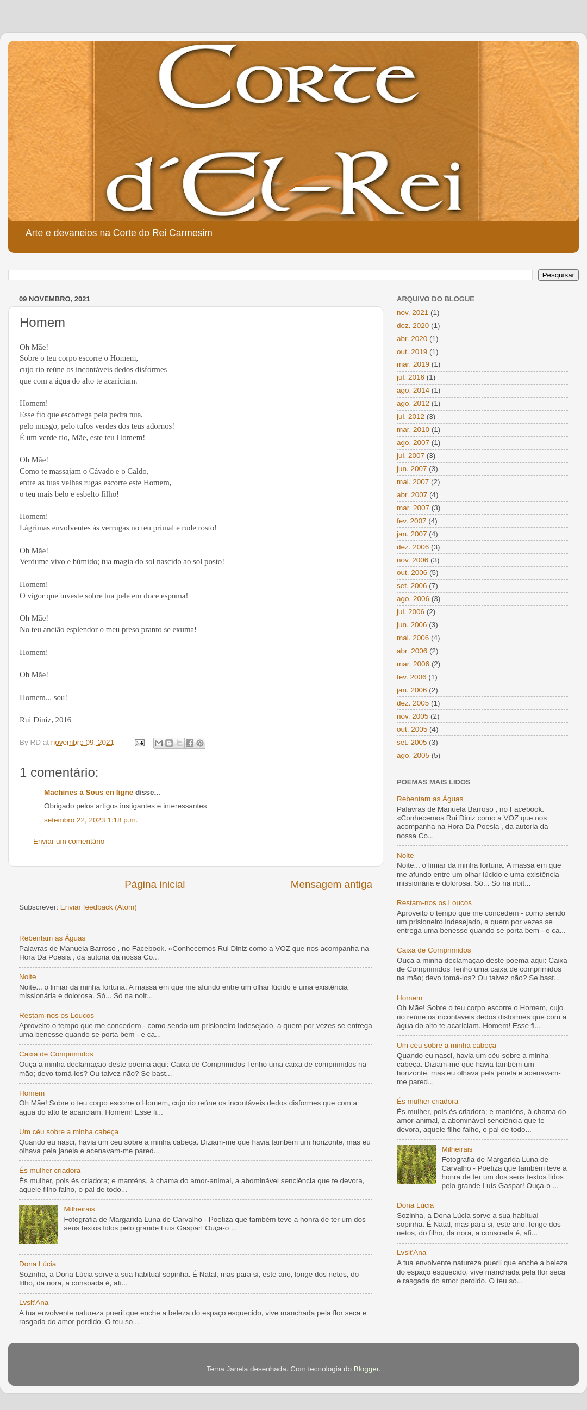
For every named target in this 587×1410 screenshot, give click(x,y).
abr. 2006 (412, 651)
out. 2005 (412, 729)
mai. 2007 (413, 482)
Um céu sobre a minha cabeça (68, 1132)
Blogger (366, 1369)
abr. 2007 (412, 495)
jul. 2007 (410, 456)
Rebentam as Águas (52, 938)
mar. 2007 (413, 508)
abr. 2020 (412, 339)
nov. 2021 (412, 312)
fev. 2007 (412, 521)
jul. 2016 (410, 377)
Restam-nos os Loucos (56, 1015)
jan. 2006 (412, 690)
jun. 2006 (412, 625)
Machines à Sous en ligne (88, 792)
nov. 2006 (412, 560)
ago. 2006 (413, 599)
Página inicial (154, 884)
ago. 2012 (413, 403)
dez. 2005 (413, 703)
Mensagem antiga (331, 884)
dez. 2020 (413, 325)
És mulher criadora (49, 1170)
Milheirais (79, 1209)
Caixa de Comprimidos (56, 1054)
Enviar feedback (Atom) (98, 907)
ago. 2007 (413, 442)
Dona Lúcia (37, 1264)
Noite (27, 977)
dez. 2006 (413, 547)
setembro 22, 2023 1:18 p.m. (91, 820)
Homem (32, 1093)
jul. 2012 (410, 416)
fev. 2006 (412, 677)
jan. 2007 (412, 534)
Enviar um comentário (68, 841)
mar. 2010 (413, 429)
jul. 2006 (410, 612)
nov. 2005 (412, 716)
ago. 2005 (413, 755)
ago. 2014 (413, 390)
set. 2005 (412, 742)
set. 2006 (412, 586)
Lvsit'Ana (33, 1302)
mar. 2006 (413, 664)
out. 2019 (412, 352)
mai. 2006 (413, 638)
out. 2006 (412, 572)
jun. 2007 (412, 469)
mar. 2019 (413, 364)
